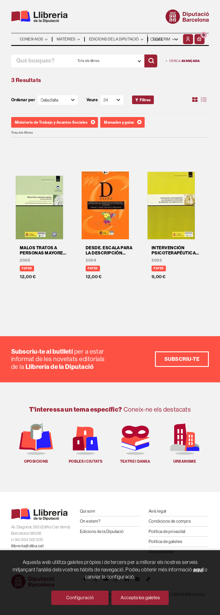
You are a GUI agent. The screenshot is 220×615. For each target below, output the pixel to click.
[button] (200, 39)
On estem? (90, 521)
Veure (92, 100)
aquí (198, 569)
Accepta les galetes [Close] (140, 597)
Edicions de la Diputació (102, 531)
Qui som (87, 511)
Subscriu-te (181, 359)
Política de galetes (165, 541)
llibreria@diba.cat (27, 546)
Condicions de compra (169, 521)
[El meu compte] (188, 39)
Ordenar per (23, 100)
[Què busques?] (42, 61)
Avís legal (157, 511)
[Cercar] (150, 61)
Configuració (80, 597)
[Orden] (58, 100)
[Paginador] (112, 100)
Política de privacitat (167, 531)
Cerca (183, 61)
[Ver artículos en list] (204, 100)
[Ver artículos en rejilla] (195, 100)
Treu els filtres (22, 132)
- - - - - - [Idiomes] (164, 39)
